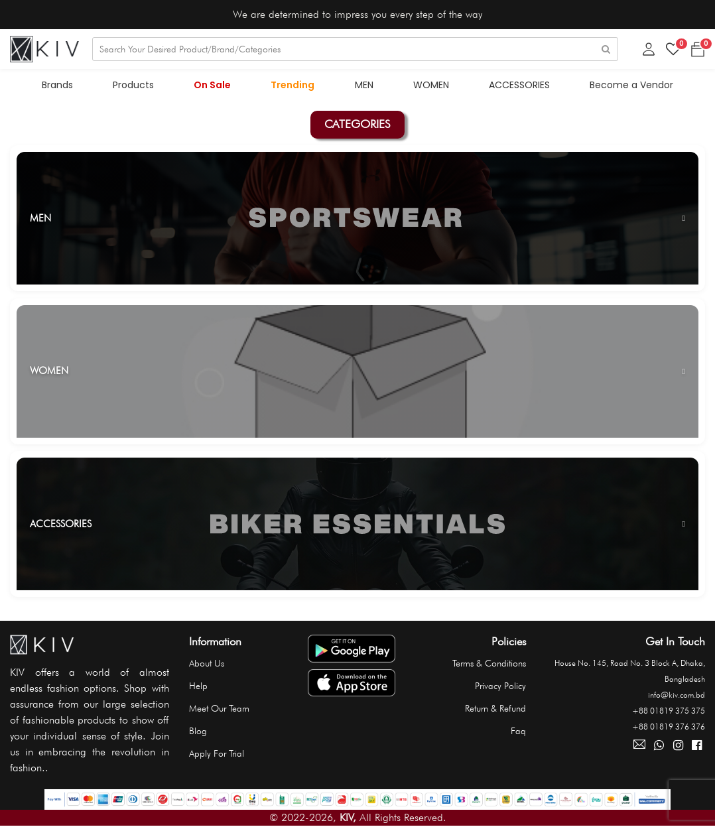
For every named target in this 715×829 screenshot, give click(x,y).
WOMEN (431, 85)
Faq (518, 731)
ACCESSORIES (519, 85)
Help (198, 685)
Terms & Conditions (489, 663)
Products (134, 85)
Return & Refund (495, 708)
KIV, (348, 817)
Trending (293, 85)
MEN (364, 85)
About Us (206, 663)
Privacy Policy (500, 685)
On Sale (212, 85)
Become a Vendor (631, 85)
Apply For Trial (216, 753)
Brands (58, 85)
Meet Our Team (219, 708)
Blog (198, 731)
